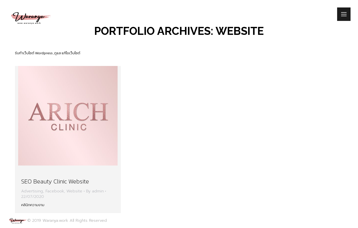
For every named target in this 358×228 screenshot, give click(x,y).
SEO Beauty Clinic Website (55, 181)
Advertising (32, 191)
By (95, 191)
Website (74, 191)
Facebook (54, 191)
